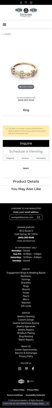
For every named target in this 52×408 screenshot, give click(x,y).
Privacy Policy (26, 356)
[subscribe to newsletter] (38, 217)
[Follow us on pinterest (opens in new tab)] (26, 368)
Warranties (41, 158)
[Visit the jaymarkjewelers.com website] (21, 381)
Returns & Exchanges (26, 352)
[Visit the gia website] (30, 381)
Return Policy (19, 390)
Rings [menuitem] (26, 286)
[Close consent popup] (48, 403)
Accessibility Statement (35, 395)
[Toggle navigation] (4, 25)
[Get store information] (26, 241)
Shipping (10, 158)
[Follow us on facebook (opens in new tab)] (33, 368)
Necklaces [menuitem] (26, 276)
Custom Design (26, 319)
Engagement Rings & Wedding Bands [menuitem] (26, 272)
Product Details (26, 181)
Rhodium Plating (26, 332)
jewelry (8, 34)
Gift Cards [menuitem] (26, 305)
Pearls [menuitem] (26, 296)
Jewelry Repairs (26, 329)
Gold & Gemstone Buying (26, 323)
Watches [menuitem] (26, 302)
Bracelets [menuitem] (26, 282)
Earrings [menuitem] (26, 279)
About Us (26, 346)
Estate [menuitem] (26, 292)
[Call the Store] (26, 237)
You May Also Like (26, 189)
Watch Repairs (26, 339)
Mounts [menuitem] (26, 289)
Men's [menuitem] (26, 299)
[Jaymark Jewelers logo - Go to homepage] (26, 12)
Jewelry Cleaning (26, 316)
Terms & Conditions (15, 395)
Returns (25, 158)
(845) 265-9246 (26, 100)
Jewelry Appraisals (26, 326)
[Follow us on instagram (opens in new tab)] (19, 368)
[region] (26, 67)
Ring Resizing (26, 336)
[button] (21, 2)
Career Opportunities (26, 349)
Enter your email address (26, 212)
